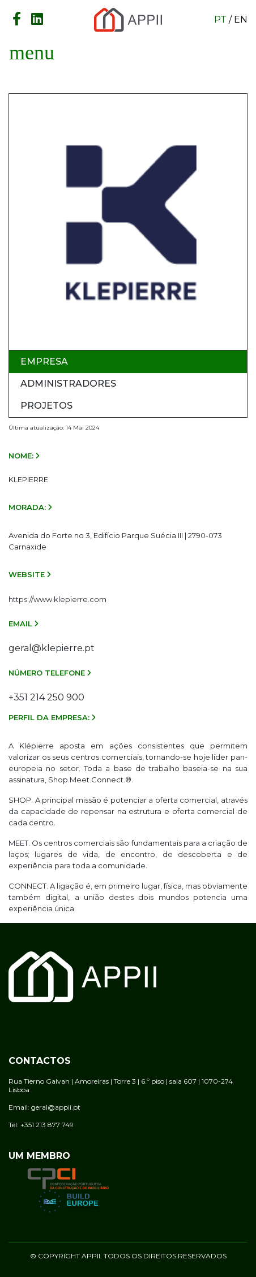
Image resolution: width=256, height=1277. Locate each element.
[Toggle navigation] (31, 53)
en (241, 19)
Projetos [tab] (46, 405)
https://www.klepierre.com (57, 599)
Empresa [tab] (44, 361)
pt (220, 19)
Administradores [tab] (68, 383)
